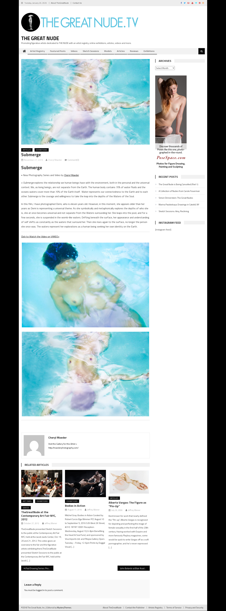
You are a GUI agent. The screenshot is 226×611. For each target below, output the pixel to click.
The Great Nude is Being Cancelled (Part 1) (178, 184)
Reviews (134, 51)
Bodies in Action (75, 506)
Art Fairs (27, 501)
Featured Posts (57, 51)
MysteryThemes (64, 607)
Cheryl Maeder (55, 160)
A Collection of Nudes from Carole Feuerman (179, 191)
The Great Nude (40, 38)
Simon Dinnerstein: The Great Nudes (176, 198)
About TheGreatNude (60, 2)
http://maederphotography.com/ (63, 448)
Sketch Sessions (91, 51)
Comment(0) (73, 160)
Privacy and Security (194, 607)
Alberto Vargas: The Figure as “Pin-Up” (127, 504)
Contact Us (77, 2)
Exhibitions (149, 51)
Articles (121, 51)
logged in (40, 590)
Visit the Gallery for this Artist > (62, 443)
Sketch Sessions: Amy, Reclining (174, 211)
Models (108, 51)
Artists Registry (155, 607)
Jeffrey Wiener (51, 523)
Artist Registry (37, 51)
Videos (74, 51)
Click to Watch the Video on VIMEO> (40, 237)
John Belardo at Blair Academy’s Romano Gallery (135, 568)
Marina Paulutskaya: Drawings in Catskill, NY (179, 204)
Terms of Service (173, 607)
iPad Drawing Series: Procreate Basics (39, 568)
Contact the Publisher (135, 607)
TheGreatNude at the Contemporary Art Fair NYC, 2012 (38, 516)
